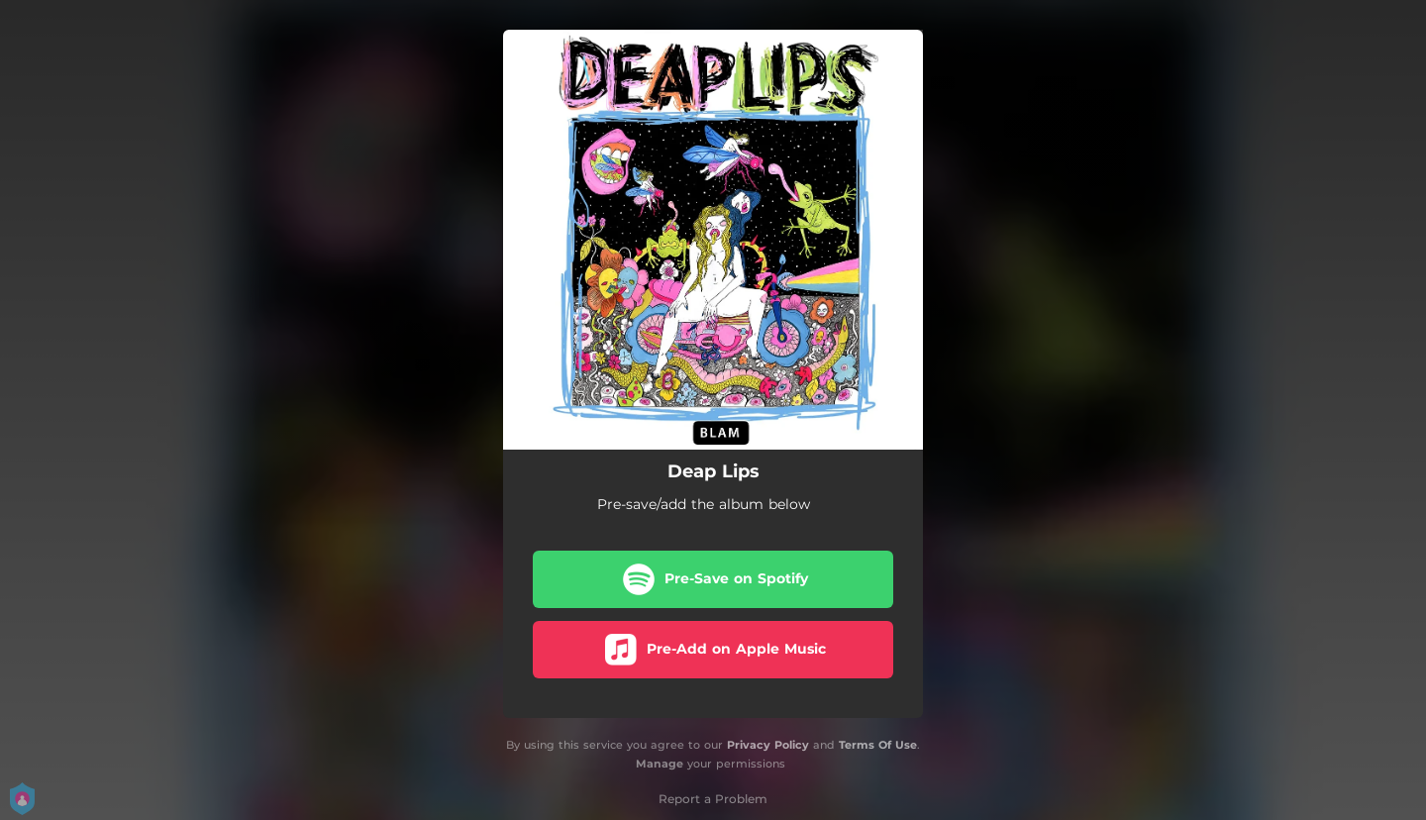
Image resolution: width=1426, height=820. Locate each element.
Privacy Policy (768, 745)
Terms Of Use (878, 745)
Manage (659, 763)
